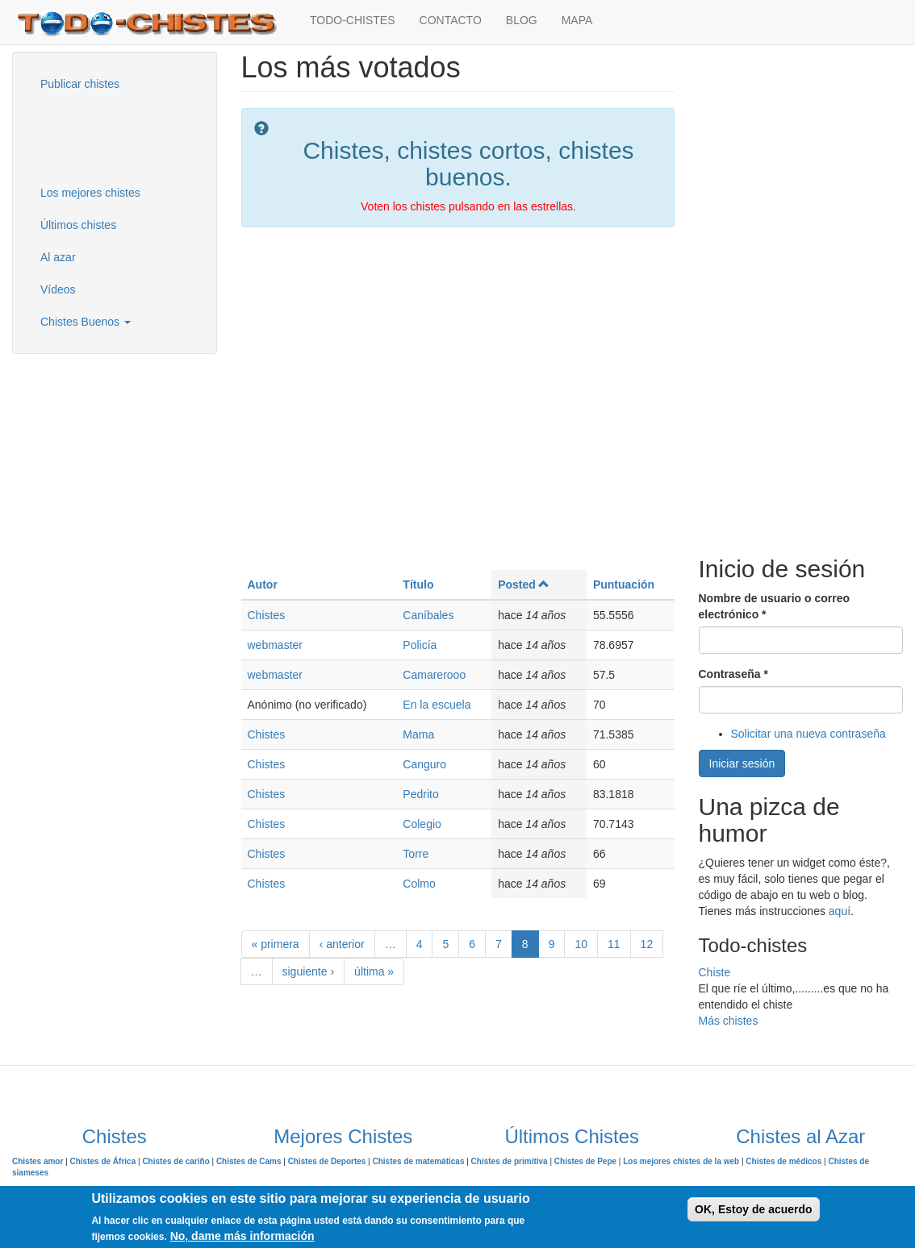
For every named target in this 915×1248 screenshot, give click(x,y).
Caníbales (428, 615)
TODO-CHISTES (352, 20)
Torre (415, 853)
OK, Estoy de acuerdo (753, 1209)
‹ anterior (342, 944)
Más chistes (728, 1020)
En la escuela (436, 704)
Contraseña (733, 674)
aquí (839, 911)
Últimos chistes (78, 224)
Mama (418, 734)
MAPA (577, 20)
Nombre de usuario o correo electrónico (774, 606)
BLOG (521, 20)
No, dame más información (242, 1235)
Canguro (424, 764)
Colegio (422, 823)
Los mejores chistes (90, 192)
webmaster (275, 645)
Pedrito (420, 794)
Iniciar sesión (742, 763)
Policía (420, 645)
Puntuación (623, 584)
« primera (275, 944)
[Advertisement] (109, 136)
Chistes (267, 615)
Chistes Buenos (85, 321)
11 (614, 944)
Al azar (58, 257)
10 (580, 944)
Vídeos (58, 289)
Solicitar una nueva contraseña (808, 733)
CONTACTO (451, 20)
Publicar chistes (79, 83)
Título (418, 584)
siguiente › (308, 971)
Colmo (419, 883)
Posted (523, 584)
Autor (263, 584)
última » (374, 971)
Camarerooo (434, 674)
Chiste (715, 972)
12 (647, 944)
